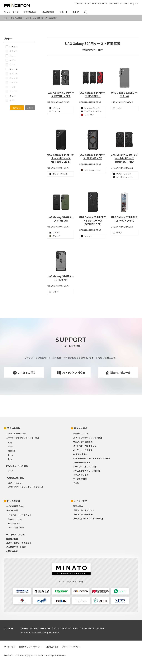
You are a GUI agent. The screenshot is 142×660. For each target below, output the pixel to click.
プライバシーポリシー (71, 646)
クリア (11, 95)
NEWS (88, 3)
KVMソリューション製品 (17, 466)
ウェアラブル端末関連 (82, 441)
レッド (11, 60)
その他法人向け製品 (15, 478)
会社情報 (8, 628)
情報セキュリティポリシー (30, 646)
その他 (76, 483)
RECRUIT (124, 3)
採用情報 (100, 628)
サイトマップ (10, 646)
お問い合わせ (12, 551)
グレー (11, 55)
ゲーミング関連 (80, 479)
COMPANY (114, 3)
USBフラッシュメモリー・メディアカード (91, 458)
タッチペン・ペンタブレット (85, 445)
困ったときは (13, 500)
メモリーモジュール (81, 462)
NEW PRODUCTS (100, 3)
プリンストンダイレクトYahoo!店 (88, 518)
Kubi (10, 459)
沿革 (54, 628)
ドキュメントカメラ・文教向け (86, 470)
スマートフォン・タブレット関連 (87, 437)
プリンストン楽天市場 (82, 514)
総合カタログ (14, 523)
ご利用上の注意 (51, 646)
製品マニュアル (15, 519)
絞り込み (17, 107)
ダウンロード (12, 510)
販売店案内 (78, 506)
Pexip (10, 454)
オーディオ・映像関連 (82, 450)
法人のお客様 (13, 428)
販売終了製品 (12, 538)
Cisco (10, 446)
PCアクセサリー (80, 454)
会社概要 (24, 628)
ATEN (10, 470)
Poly (10, 442)
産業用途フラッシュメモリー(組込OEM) (25, 486)
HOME (5, 18)
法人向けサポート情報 (16, 547)
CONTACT (79, 3)
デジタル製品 (16, 18)
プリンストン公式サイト (83, 510)
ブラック (11, 46)
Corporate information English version (39, 632)
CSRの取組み (88, 628)
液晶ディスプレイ (16, 482)
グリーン (11, 69)
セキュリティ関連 (80, 475)
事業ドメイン (74, 628)
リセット (30, 108)
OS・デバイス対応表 (15, 534)
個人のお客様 (80, 428)
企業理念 (62, 628)
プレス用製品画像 (16, 527)
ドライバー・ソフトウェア (19, 515)
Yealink (11, 450)
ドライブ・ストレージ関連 (84, 466)
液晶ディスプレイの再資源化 (18, 543)
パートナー (45, 628)
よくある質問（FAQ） (16, 506)
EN (136, 3)
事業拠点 (34, 628)
